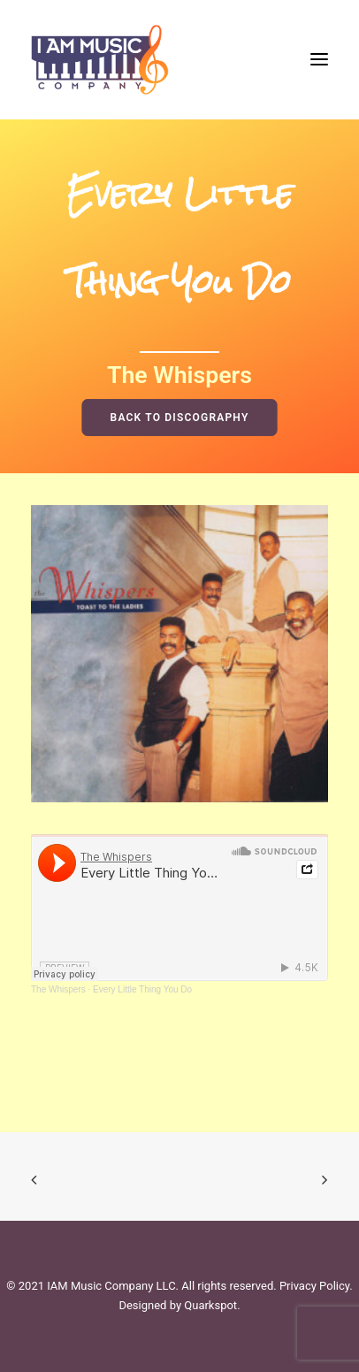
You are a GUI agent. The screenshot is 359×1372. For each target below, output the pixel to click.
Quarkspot (210, 1305)
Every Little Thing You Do (142, 989)
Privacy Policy (314, 1285)
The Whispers (58, 989)
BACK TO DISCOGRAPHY (180, 417)
